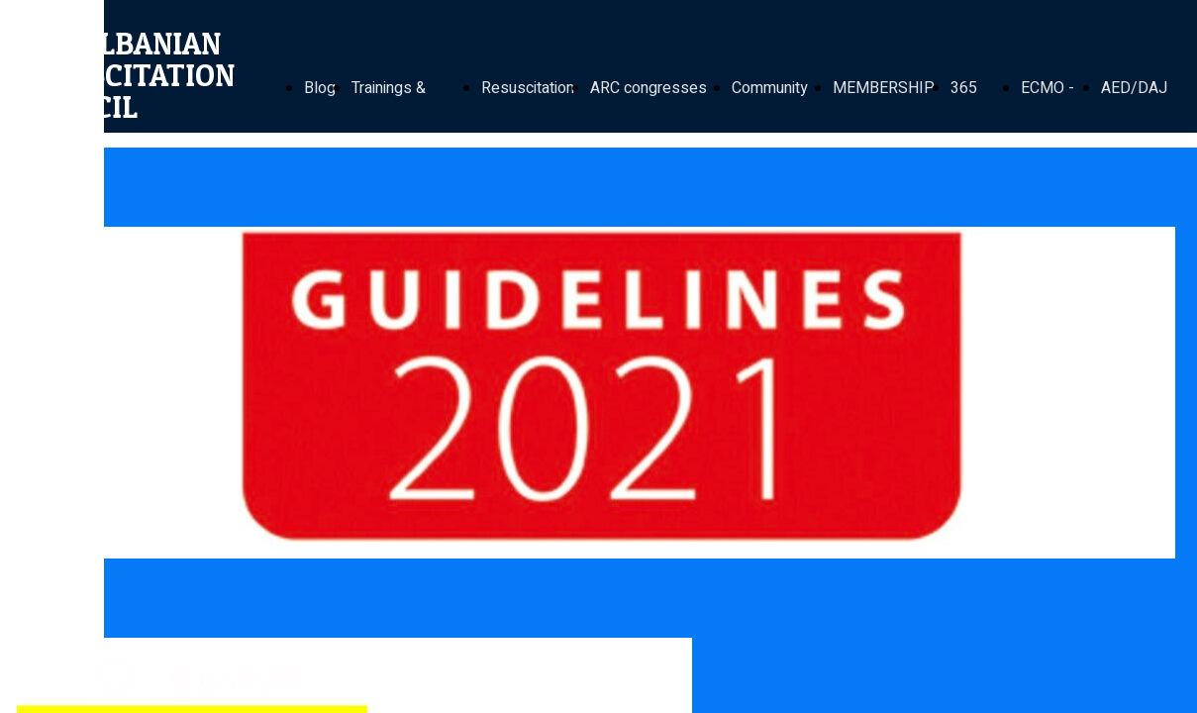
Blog (320, 88)
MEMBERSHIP (884, 88)
